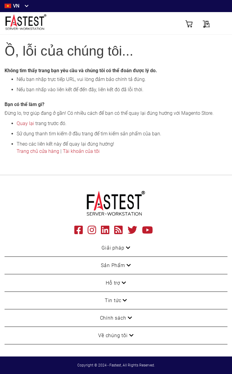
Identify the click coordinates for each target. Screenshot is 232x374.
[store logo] (60, 23)
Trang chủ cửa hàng (38, 151)
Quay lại (25, 123)
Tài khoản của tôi (81, 151)
